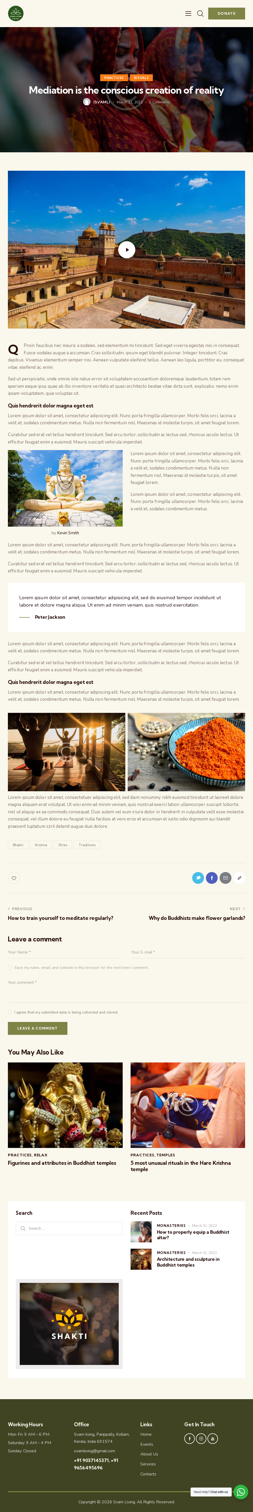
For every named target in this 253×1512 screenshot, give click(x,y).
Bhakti (18, 845)
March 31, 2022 (204, 1225)
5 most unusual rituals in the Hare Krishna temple (181, 1166)
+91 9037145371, (92, 1460)
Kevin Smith (68, 533)
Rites (63, 845)
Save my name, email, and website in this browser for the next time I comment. (81, 967)
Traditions (87, 845)
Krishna (41, 845)
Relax (41, 1155)
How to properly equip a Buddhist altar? (193, 1234)
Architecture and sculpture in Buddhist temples (188, 1261)
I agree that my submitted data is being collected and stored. (66, 1012)
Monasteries (171, 1225)
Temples (165, 1155)
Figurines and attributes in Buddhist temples (62, 1163)
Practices (114, 77)
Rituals (141, 77)
